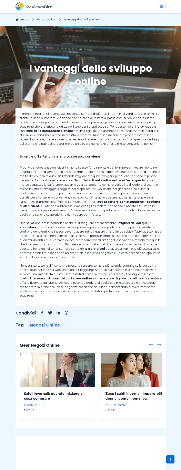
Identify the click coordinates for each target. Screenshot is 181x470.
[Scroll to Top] (170, 459)
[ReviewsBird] (34, 6)
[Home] (22, 19)
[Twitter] (48, 313)
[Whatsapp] (64, 313)
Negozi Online (46, 19)
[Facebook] (40, 313)
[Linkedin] (56, 313)
